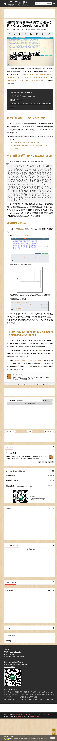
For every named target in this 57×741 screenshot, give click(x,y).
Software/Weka (49, 699)
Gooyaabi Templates (34, 716)
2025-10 (51, 475)
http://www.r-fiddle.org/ (24, 236)
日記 (6, 692)
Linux (43, 694)
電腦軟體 (25, 692)
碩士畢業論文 (32, 697)
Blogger (52, 692)
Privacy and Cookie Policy (45, 714)
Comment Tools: (11, 400)
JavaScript (37, 694)
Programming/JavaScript (12, 694)
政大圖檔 (34, 692)
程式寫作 (22, 697)
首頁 (29, 431)
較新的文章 (9, 431)
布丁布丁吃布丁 (18, 375)
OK (52, 738)
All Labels (13, 689)
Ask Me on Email (30, 403)
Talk (5, 697)
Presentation (26, 699)
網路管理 (29, 694)
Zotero (53, 697)
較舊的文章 (49, 431)
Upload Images (47, 400)
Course (41, 699)
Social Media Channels (28, 714)
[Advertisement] (29, 13)
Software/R (27, 29)
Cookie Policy (7, 739)
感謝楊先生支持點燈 (12, 480)
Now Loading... (30, 549)
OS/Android (17, 699)
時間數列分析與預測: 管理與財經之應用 (27, 360)
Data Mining (8, 699)
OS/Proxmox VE (13, 697)
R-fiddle (20, 229)
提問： (9, 654)
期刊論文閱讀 (44, 692)
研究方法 (20, 29)
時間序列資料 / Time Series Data (21, 92)
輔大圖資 (14, 692)
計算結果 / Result (16, 100)
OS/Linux (35, 699)
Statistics (33, 29)
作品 (24, 694)
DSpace (52, 694)
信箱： (12, 652)
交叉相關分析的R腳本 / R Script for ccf (23, 96)
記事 (47, 694)
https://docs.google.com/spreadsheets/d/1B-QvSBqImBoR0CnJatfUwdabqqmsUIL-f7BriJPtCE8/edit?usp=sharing (28, 146)
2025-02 (51, 480)
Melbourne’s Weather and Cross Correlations (23, 80)
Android (40, 697)
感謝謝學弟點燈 (10, 475)
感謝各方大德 (10, 485)
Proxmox (47, 697)
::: (4, 8)
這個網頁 (41, 350)
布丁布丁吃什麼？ (18, 2)
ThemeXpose (18, 716)
